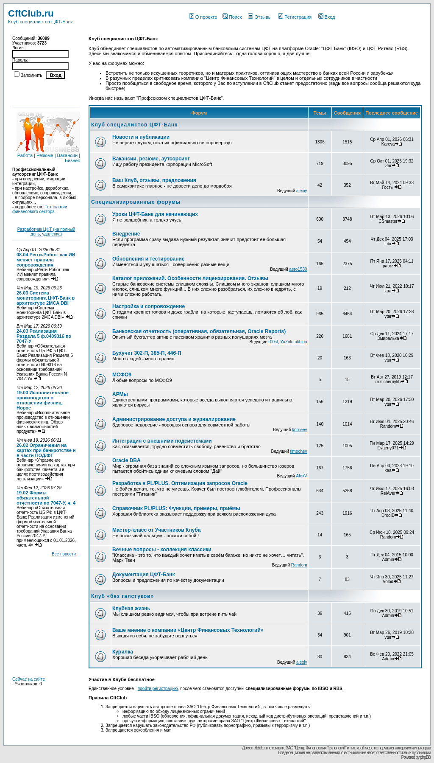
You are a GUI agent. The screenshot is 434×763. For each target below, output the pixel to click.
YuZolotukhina (293, 341)
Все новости (64, 554)
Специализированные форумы (136, 202)
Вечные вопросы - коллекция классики (161, 550)
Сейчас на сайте (28, 679)
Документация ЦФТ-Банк (143, 575)
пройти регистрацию (158, 688)
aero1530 (298, 269)
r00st (273, 341)
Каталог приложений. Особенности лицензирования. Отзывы (190, 278)
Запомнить (31, 75)
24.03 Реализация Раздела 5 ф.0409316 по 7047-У (44, 336)
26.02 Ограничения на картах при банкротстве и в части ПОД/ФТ (46, 450)
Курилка (122, 652)
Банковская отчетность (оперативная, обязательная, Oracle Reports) (199, 331)
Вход (326, 17)
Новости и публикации (141, 137)
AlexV (301, 476)
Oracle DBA (126, 460)
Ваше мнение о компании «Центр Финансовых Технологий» (188, 630)
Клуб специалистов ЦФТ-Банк (134, 125)
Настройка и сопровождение (148, 306)
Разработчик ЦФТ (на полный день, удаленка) (46, 231)
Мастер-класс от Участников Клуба (156, 530)
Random (299, 565)
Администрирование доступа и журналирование (174, 419)
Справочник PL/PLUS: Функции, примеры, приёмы (176, 508)
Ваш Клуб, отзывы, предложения (154, 180)
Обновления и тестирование (148, 259)
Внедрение (126, 234)
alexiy (301, 190)
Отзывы (259, 17)
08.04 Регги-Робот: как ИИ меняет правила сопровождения (46, 259)
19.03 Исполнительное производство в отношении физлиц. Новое (43, 400)
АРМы (120, 394)
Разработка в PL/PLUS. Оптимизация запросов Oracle (180, 483)
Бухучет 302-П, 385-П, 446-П (146, 353)
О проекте (203, 17)
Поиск (232, 17)
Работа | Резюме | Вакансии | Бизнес (48, 156)
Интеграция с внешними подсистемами (162, 441)
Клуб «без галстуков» (122, 596)
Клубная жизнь (131, 609)
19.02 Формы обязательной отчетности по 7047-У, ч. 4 (46, 497)
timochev (298, 451)
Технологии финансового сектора (39, 209)
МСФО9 (121, 375)
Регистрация (295, 17)
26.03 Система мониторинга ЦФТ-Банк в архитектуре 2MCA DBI (46, 298)
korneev (299, 429)
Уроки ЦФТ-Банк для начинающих (155, 214)
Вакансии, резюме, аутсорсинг (150, 159)
